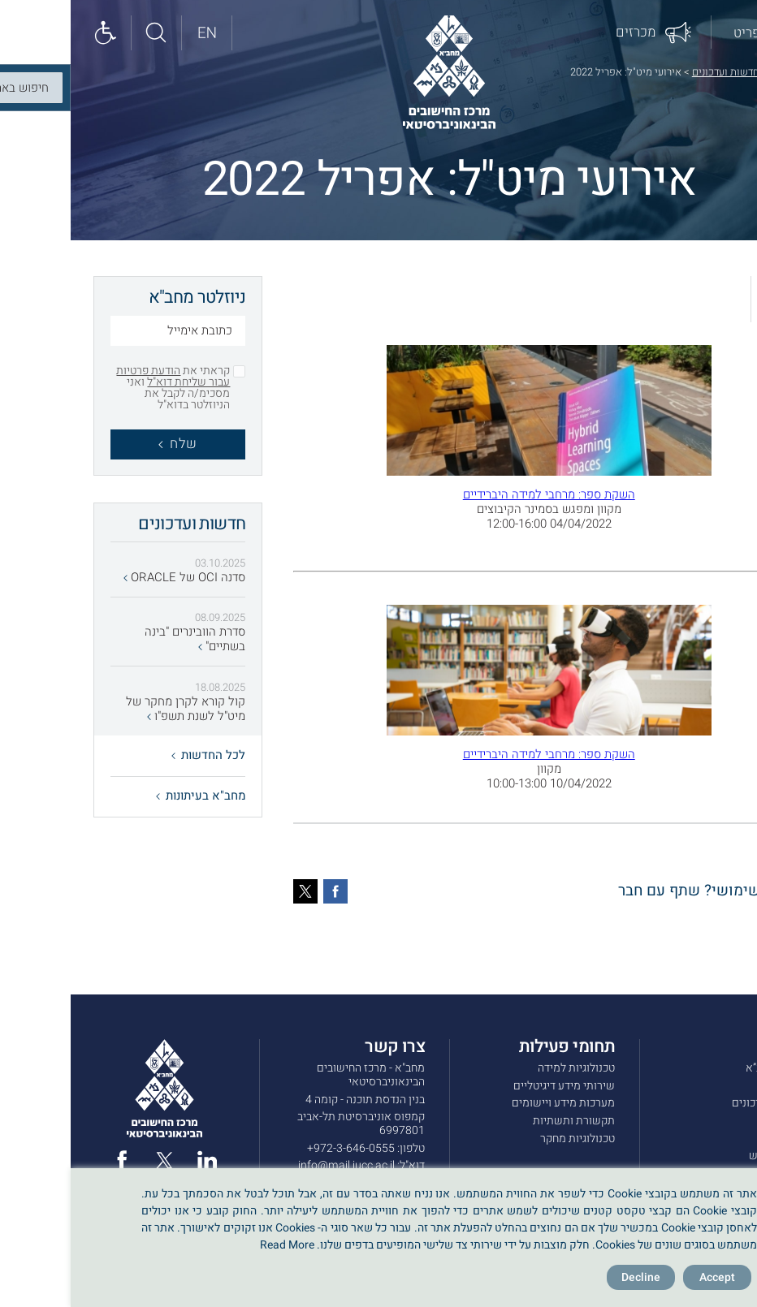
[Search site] (87, 33)
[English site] (137, 33)
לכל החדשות (138, 755)
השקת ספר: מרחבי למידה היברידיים (478, 494)
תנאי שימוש (706, 1155)
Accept (646, 1277)
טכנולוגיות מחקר (506, 1138)
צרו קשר (715, 1138)
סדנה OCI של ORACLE (114, 578)
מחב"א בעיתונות (130, 795)
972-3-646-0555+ (280, 1148)
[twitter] (93, 1160)
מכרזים (717, 1120)
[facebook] (51, 1160)
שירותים (714, 1085)
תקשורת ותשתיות (503, 1120)
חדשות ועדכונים (655, 72)
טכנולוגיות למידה (505, 1067)
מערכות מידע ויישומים (492, 1102)
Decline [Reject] (570, 1277)
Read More (216, 1244)
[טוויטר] (235, 891)
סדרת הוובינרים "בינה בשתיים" (124, 639)
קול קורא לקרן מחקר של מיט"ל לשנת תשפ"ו (115, 709)
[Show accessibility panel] (36, 33)
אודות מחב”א (704, 1067)
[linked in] (136, 1160)
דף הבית (716, 72)
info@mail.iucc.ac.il (275, 1165)
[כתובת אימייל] (107, 333)
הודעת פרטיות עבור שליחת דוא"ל (102, 376)
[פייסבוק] (265, 891)
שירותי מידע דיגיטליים (493, 1085)
